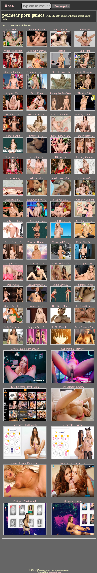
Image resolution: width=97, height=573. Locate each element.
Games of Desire (55, 572)
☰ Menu (9, 5)
